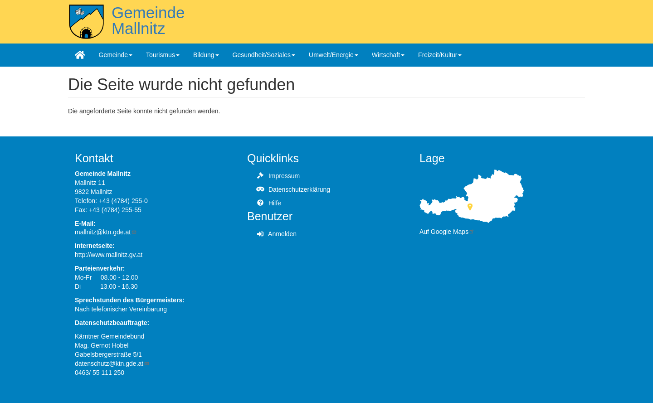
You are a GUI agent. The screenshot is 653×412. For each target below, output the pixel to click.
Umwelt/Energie (333, 54)
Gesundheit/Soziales (264, 54)
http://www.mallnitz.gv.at (108, 254)
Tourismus (163, 54)
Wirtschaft (388, 54)
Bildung (206, 54)
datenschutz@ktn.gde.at (112, 363)
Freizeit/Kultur (440, 54)
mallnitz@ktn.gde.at (106, 232)
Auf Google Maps (447, 231)
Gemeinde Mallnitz (148, 20)
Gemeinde (116, 54)
